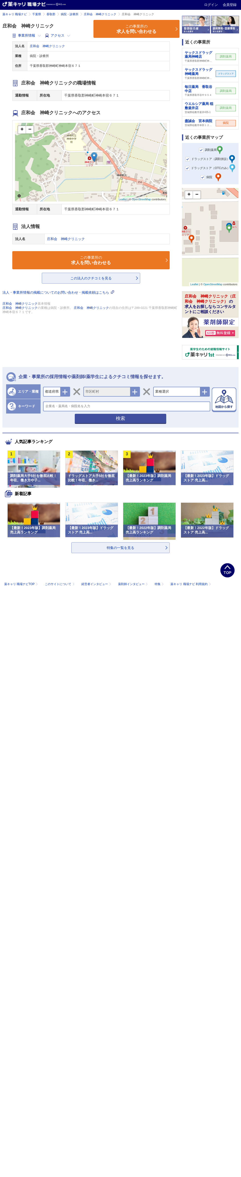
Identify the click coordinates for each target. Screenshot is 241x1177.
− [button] (29, 129)
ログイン (211, 5)
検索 (120, 418)
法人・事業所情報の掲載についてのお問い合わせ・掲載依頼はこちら (58, 292)
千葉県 (36, 14)
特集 (160, 584)
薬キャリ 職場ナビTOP (21, 584)
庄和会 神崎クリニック (100, 14)
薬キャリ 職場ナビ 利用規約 (190, 584)
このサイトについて (60, 584)
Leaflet (123, 199)
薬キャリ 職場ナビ (14, 14)
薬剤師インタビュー (133, 584)
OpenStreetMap (141, 199)
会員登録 (230, 5)
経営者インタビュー (96, 584)
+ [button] (22, 129)
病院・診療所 (69, 14)
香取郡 (50, 14)
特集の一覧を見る (120, 548)
